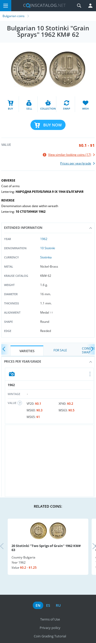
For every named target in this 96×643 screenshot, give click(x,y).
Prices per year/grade (48, 361)
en (38, 605)
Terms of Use (50, 619)
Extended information (48, 227)
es (48, 605)
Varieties (27, 351)
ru (58, 605)
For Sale (60, 350)
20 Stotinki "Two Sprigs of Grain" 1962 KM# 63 (46, 548)
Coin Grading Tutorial (50, 636)
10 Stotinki (47, 248)
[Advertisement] (49, 460)
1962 (43, 239)
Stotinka (46, 257)
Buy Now (52, 124)
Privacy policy (50, 627)
